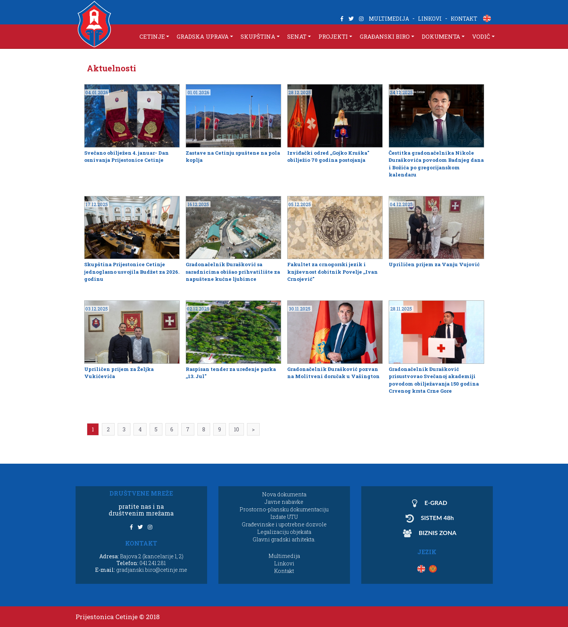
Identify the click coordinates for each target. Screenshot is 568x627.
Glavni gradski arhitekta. (284, 539)
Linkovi (284, 563)
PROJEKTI (333, 36)
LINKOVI (430, 18)
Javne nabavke (284, 501)
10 (236, 429)
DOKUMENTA (441, 36)
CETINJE (152, 36)
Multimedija (284, 555)
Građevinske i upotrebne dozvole (284, 524)
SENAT (296, 36)
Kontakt (284, 570)
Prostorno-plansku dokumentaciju (284, 509)
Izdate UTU (284, 516)
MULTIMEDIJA (389, 18)
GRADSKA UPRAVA (203, 36)
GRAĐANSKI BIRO (385, 36)
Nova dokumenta (284, 494)
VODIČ (481, 36)
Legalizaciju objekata (284, 531)
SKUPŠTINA (258, 36)
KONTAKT (464, 18)
